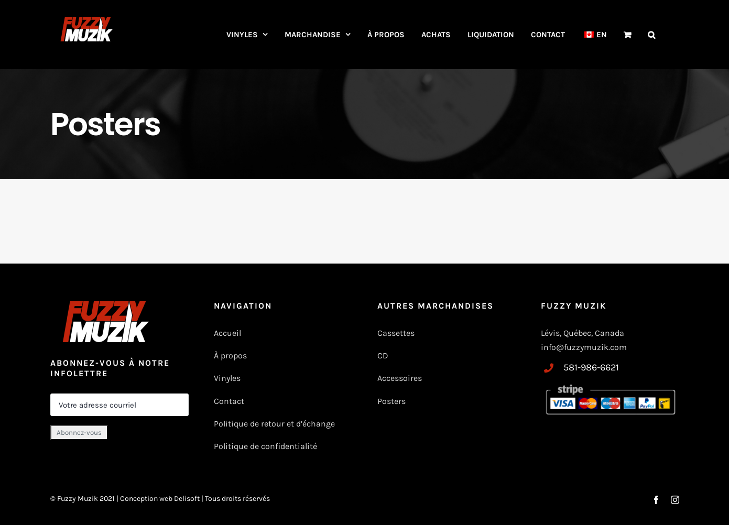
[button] (651, 34)
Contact (229, 401)
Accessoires (400, 378)
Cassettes (396, 333)
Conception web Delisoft (160, 498)
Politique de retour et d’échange (274, 424)
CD (382, 355)
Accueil (227, 333)
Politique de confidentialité (265, 446)
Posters (391, 401)
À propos (230, 355)
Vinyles (227, 378)
